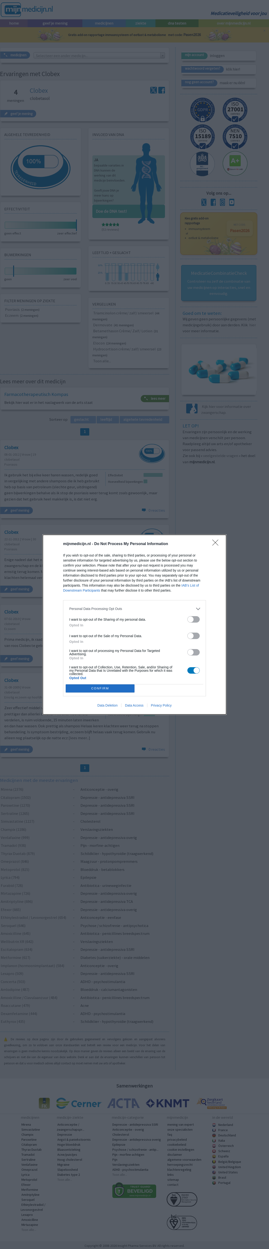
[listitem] (134, 608)
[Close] (216, 544)
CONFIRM (100, 688)
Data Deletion (107, 705)
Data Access (134, 705)
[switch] (193, 619)
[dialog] (134, 624)
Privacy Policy (161, 705)
